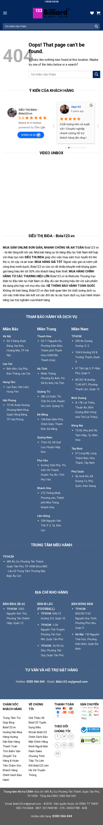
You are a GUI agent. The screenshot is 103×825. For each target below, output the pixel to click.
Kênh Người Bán (38, 746)
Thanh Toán (10, 746)
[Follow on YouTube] (58, 754)
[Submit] (96, 26)
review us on (30, 135)
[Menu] (5, 13)
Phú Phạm (77, 106)
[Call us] (58, 745)
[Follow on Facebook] (58, 737)
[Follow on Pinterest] (64, 745)
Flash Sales (35, 751)
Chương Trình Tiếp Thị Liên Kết (37, 761)
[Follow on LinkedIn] (71, 745)
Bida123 (42, 732)
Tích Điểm (9, 751)
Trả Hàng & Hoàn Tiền (11, 761)
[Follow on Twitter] (64, 737)
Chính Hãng (41, 741)
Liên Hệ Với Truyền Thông (39, 770)
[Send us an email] (71, 737)
